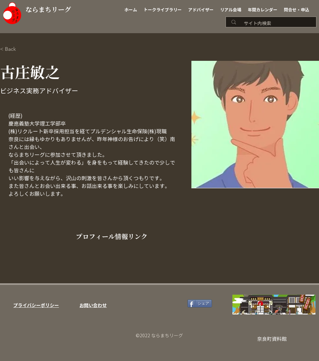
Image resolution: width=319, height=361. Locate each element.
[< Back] (13, 49)
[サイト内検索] (273, 23)
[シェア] (199, 303)
